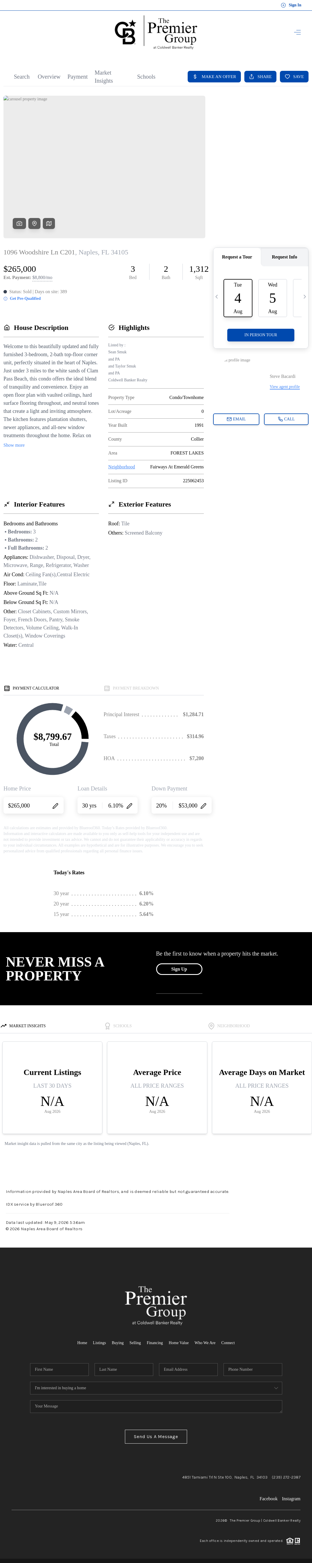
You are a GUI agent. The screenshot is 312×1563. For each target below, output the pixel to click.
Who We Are (205, 1343)
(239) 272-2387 (286, 1477)
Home (82, 1343)
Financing (155, 1343)
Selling (135, 1343)
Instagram (291, 1498)
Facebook (269, 1498)
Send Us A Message (156, 1436)
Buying (117, 1343)
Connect (228, 1343)
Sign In (291, 5)
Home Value (179, 1343)
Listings (99, 1343)
